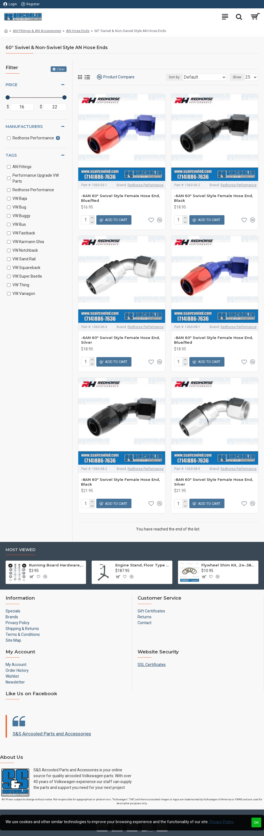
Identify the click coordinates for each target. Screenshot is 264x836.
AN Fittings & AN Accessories (37, 31)
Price (12, 84)
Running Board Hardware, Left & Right (56, 565)
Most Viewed (20, 549)
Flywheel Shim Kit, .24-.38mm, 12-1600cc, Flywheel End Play (228, 565)
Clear (61, 69)
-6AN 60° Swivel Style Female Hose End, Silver (120, 340)
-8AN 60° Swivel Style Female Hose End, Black (120, 481)
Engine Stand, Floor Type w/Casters (142, 565)
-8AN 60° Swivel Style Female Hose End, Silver (213, 481)
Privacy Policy (221, 822)
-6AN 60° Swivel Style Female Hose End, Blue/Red (120, 198)
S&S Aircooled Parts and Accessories (52, 733)
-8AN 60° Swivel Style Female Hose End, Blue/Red (213, 340)
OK (256, 822)
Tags (11, 155)
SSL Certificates (152, 664)
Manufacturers (24, 126)
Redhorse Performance (145, 185)
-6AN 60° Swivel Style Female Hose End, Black (213, 198)
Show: (237, 77)
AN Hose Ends (77, 31)
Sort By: (174, 77)
